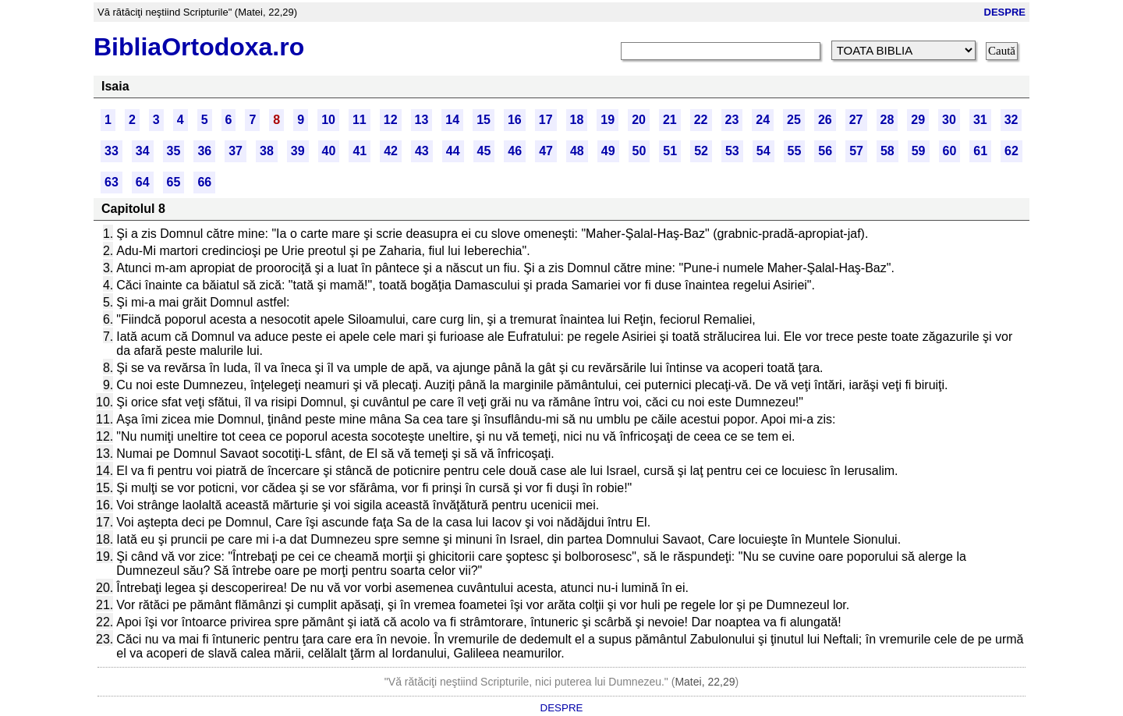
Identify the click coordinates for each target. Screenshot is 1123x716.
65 (174, 182)
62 (1011, 151)
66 (204, 182)
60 (950, 151)
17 (546, 119)
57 (856, 151)
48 (577, 151)
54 (763, 151)
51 (670, 151)
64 (143, 182)
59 (919, 151)
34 (143, 151)
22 (701, 119)
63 (112, 182)
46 (515, 151)
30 (949, 119)
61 (980, 151)
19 (607, 119)
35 (174, 151)
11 (359, 119)
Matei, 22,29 (705, 681)
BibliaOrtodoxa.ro (199, 47)
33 (112, 151)
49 (608, 151)
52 (701, 151)
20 (639, 119)
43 (422, 151)
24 (763, 119)
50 (639, 151)
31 (980, 119)
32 (1011, 119)
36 (204, 151)
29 (918, 119)
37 (235, 151)
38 (267, 151)
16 (515, 119)
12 (391, 119)
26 (825, 119)
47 (546, 151)
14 (452, 119)
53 (732, 151)
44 (453, 151)
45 (484, 151)
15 (483, 119)
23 (732, 119)
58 (887, 151)
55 (795, 151)
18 (577, 119)
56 (825, 151)
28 (887, 119)
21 (670, 119)
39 (298, 151)
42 (391, 151)
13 (422, 119)
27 (856, 119)
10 (328, 119)
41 (359, 151)
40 (329, 151)
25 (794, 119)
